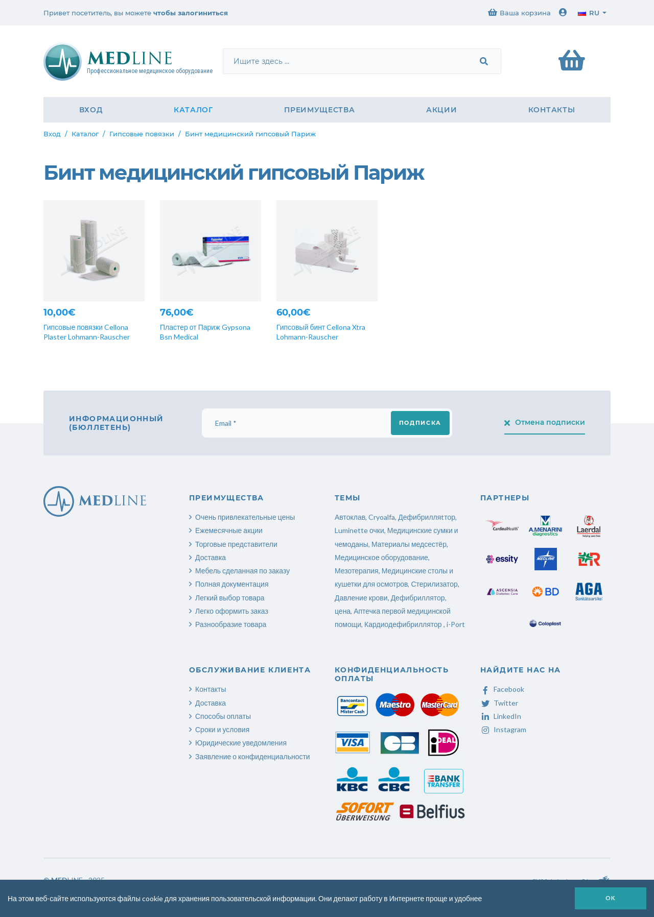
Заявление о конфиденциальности (252, 756)
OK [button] (610, 898)
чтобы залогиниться (190, 13)
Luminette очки (359, 530)
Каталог (193, 109)
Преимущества (319, 109)
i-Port (456, 624)
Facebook (502, 689)
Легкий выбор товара (230, 597)
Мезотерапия (357, 570)
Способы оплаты (223, 716)
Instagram (503, 729)
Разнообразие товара (230, 624)
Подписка (420, 422)
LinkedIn (500, 716)
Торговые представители (236, 544)
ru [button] (588, 13)
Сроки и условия (222, 729)
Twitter (499, 702)
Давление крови (361, 597)
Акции (441, 109)
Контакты (551, 109)
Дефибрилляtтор (426, 517)
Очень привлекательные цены (245, 517)
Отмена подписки (545, 422)
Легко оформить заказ (231, 611)
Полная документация (232, 584)
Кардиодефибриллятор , (404, 624)
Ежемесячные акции (229, 530)
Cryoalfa (381, 517)
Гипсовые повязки (141, 134)
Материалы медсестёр (409, 544)
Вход (91, 109)
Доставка (210, 557)
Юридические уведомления (241, 742)
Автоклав (350, 517)
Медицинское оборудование (381, 557)
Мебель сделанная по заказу (242, 570)
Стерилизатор (434, 584)
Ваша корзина (519, 12)
